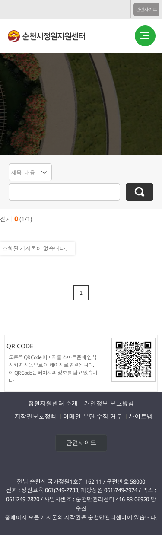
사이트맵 (141, 416)
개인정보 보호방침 (109, 403)
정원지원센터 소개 (53, 403)
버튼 (145, 36)
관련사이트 (146, 9)
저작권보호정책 (35, 416)
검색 (139, 192)
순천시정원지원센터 (53, 37)
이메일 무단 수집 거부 (92, 416)
